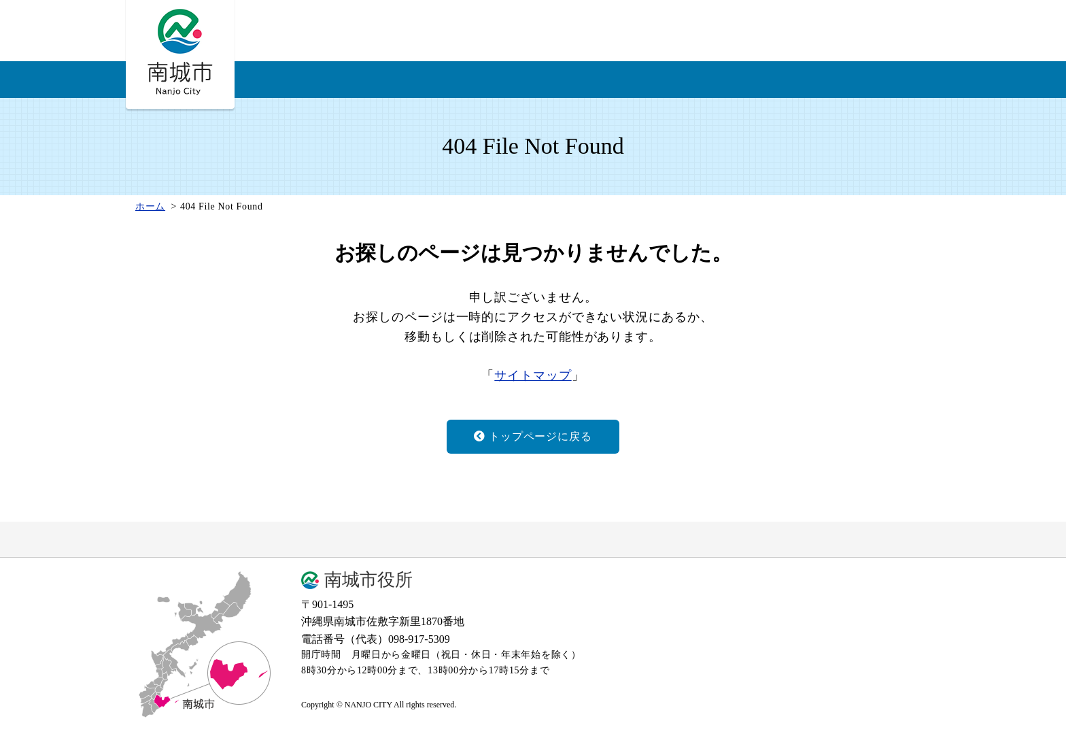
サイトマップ (532, 375)
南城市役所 (368, 580)
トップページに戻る (532, 436)
